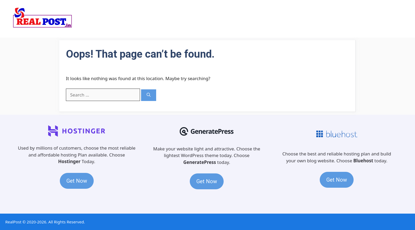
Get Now (76, 181)
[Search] (148, 95)
